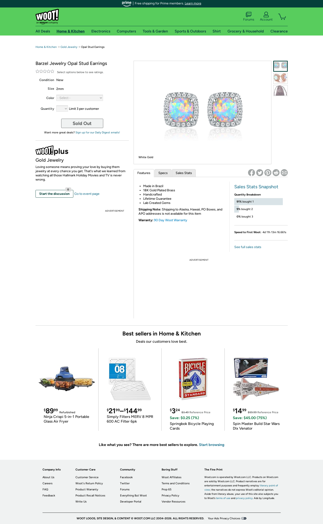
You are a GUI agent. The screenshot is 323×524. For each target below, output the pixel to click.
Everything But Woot (133, 495)
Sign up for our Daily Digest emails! (97, 132)
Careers (48, 483)
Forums (248, 16)
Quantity (47, 109)
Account (266, 16)
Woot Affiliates (171, 477)
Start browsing (211, 444)
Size (51, 89)
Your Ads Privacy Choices (224, 518)
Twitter (125, 483)
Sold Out (82, 123)
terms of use (223, 498)
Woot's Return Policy (89, 483)
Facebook (126, 477)
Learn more (193, 3)
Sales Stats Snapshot (256, 186)
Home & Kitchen (46, 47)
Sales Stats (184, 173)
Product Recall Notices (90, 495)
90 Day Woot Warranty (170, 220)
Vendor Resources (173, 501)
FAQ (45, 489)
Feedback (49, 495)
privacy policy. (244, 498)
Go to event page (86, 194)
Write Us (81, 501)
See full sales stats (247, 247)
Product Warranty (86, 489)
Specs (163, 173)
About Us (48, 477)
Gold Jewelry (68, 47)
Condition (46, 80)
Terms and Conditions (176, 483)
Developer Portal (130, 501)
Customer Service (87, 477)
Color (50, 98)
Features (143, 173)
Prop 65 (166, 489)
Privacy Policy (170, 495)
